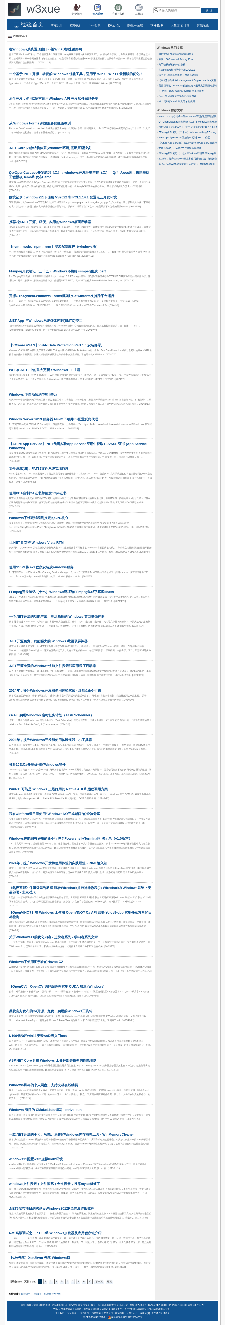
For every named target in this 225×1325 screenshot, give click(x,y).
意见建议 (71, 1313)
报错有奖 (96, 1313)
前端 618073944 (42, 1305)
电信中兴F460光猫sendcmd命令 (176, 54)
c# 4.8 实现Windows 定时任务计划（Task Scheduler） (188, 163)
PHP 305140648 (177, 1305)
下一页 (99, 1281)
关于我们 (59, 1313)
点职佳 (37, 1293)
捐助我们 (84, 1313)
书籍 (121, 13)
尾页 (109, 1281)
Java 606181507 (60, 1305)
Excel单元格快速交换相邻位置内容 (177, 96)
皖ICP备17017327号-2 (94, 1317)
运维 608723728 (196, 1305)
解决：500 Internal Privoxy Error (176, 59)
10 (90, 1281)
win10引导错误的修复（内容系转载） (179, 75)
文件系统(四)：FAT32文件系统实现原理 (180, 148)
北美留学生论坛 (52, 1293)
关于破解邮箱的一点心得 (172, 64)
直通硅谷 (26, 1293)
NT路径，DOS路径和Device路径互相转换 (181, 90)
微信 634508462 (119, 1305)
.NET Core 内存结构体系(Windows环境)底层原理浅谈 (188, 116)
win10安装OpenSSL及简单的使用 (177, 101)
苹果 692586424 (138, 1305)
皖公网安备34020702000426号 (125, 1317)
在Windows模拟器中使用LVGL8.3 (177, 69)
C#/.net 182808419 (157, 1305)
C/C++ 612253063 (100, 1305)
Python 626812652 (79, 1305)
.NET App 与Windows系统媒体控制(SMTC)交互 (184, 137)
